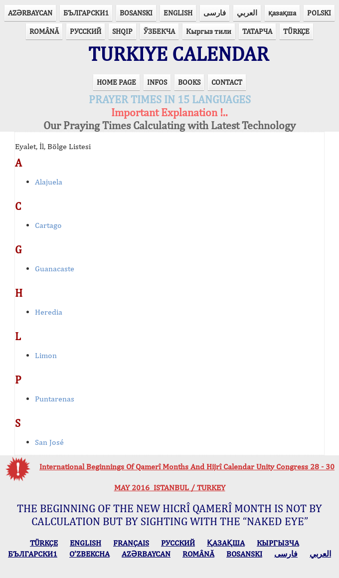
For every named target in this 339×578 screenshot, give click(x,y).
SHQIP (122, 31)
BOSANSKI (136, 12)
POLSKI (319, 12)
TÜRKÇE (296, 31)
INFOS (157, 82)
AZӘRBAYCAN (30, 12)
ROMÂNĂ (44, 31)
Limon (46, 355)
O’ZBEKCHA (89, 554)
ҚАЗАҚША (226, 543)
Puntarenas (54, 398)
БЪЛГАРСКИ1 (86, 12)
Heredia (48, 312)
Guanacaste (54, 268)
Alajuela (48, 182)
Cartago (48, 225)
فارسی (214, 12)
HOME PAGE (116, 82)
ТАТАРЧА (257, 31)
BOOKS (189, 82)
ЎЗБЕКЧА (159, 31)
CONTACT (226, 82)
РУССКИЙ (85, 31)
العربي (247, 12)
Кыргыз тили (208, 31)
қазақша (282, 12)
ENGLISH (178, 12)
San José (49, 442)
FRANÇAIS (131, 543)
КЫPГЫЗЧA (278, 543)
